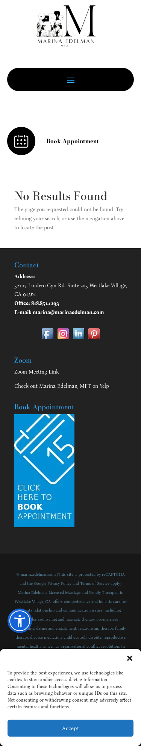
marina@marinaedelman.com (68, 312)
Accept (70, 728)
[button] (129, 658)
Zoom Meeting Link (36, 372)
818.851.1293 (45, 303)
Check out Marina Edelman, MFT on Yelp (61, 386)
